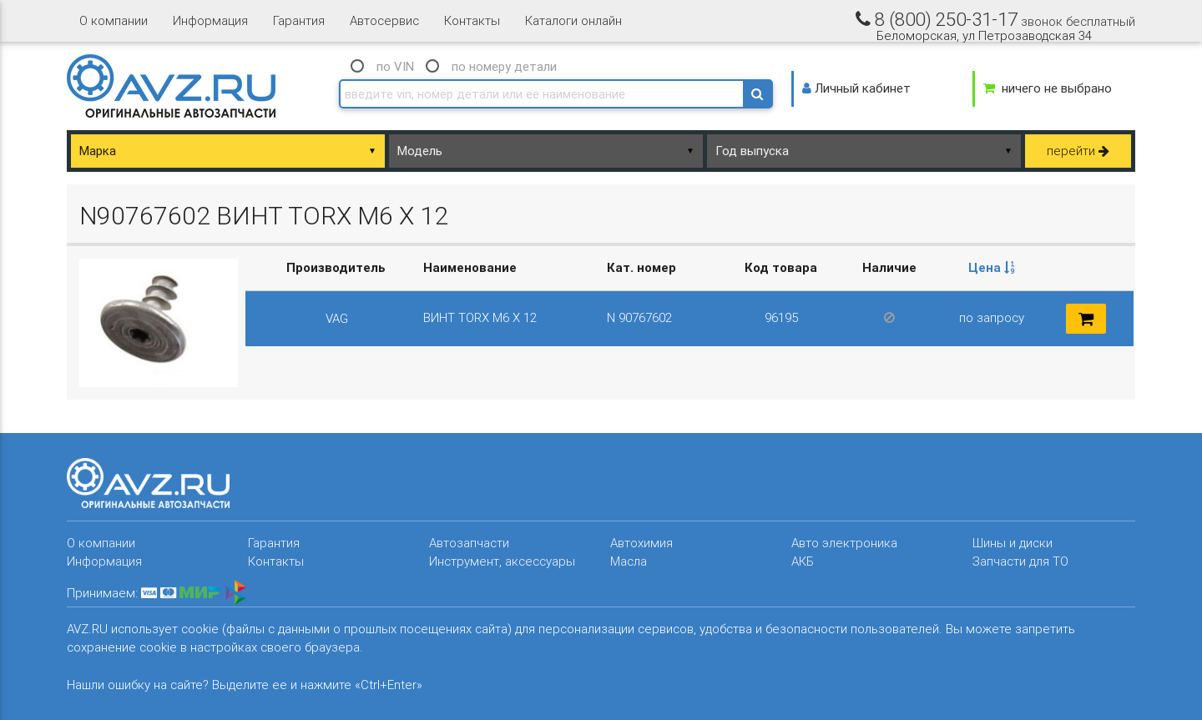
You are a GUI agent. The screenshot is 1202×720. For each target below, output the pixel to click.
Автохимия (641, 543)
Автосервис (384, 20)
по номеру (504, 66)
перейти (1078, 151)
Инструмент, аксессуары (502, 561)
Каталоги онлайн (573, 20)
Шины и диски (1012, 543)
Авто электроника (844, 543)
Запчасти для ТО (1020, 561)
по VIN (395, 66)
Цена (991, 267)
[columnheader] (992, 268)
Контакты (472, 20)
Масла (628, 561)
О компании (113, 20)
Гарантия (299, 20)
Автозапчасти (469, 543)
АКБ (802, 561)
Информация (210, 20)
